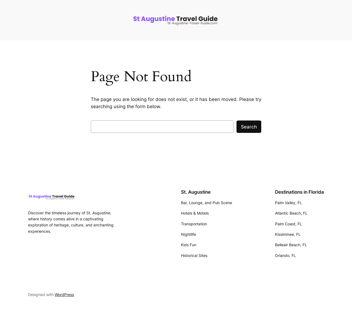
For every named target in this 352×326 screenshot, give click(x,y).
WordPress (64, 294)
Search (249, 127)
